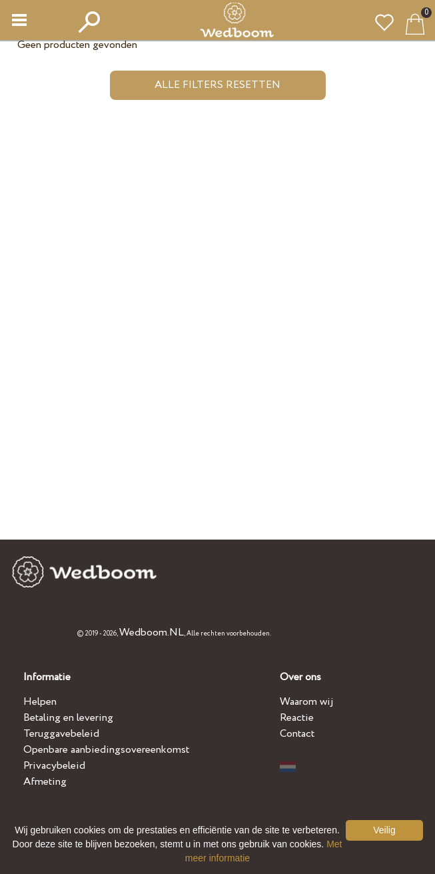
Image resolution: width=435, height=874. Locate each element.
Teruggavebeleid (61, 733)
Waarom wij (307, 701)
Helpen (40, 701)
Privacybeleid (54, 765)
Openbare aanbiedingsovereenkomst (106, 749)
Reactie (297, 717)
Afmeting (45, 781)
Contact (297, 733)
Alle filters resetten (217, 85)
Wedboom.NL (151, 632)
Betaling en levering (68, 717)
